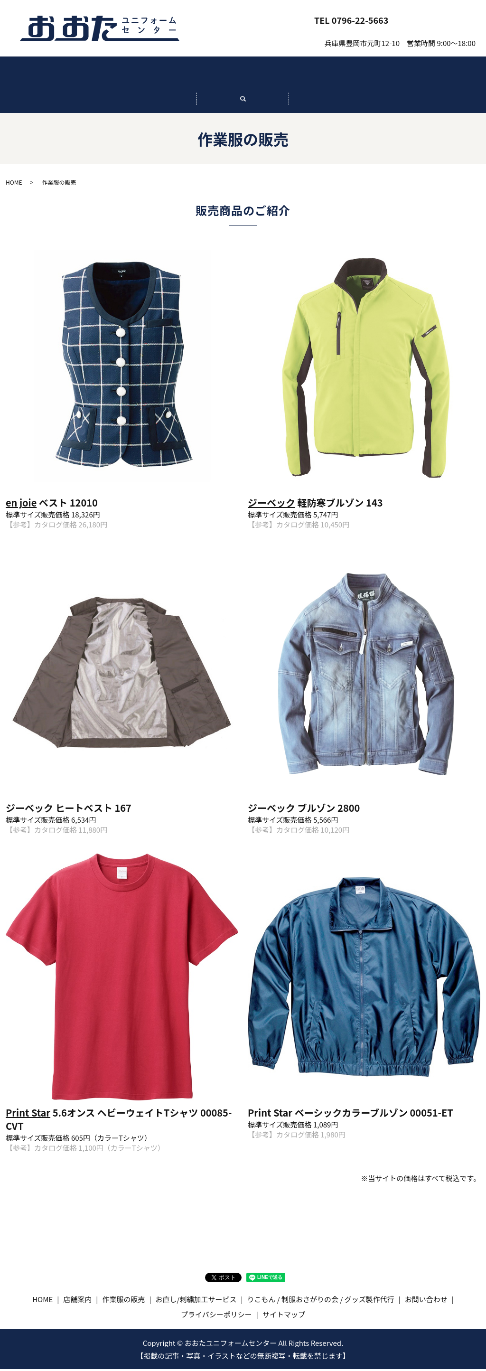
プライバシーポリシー (216, 1316)
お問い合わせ (438, 19)
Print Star (28, 1115)
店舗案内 (150, 76)
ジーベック (271, 505)
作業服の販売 (243, 76)
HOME (56, 76)
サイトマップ (283, 1316)
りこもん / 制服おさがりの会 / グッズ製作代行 (429, 75)
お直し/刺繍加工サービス (336, 76)
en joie (21, 505)
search (243, 105)
